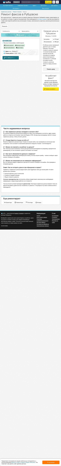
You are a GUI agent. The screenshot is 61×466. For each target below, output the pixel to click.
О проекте (54, 217)
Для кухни (43, 5)
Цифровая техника (22, 5)
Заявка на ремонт (49, 2)
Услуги (38, 215)
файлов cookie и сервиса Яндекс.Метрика (23, 462)
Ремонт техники (17, 11)
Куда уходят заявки (42, 217)
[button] (30, 2)
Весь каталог (45, 8)
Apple (34, 5)
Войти (53, 2)
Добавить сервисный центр (57, 2)
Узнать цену (51, 69)
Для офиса (54, 5)
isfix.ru (7, 2)
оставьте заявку (42, 19)
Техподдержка (56, 219)
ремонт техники (19, 213)
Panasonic (4, 26)
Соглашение (55, 215)
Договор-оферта (41, 222)
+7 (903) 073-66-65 (11, 58)
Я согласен (51, 462)
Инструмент (15, 8)
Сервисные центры (6, 11)
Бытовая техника (7, 5)
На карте (20, 35)
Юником (7, 41)
